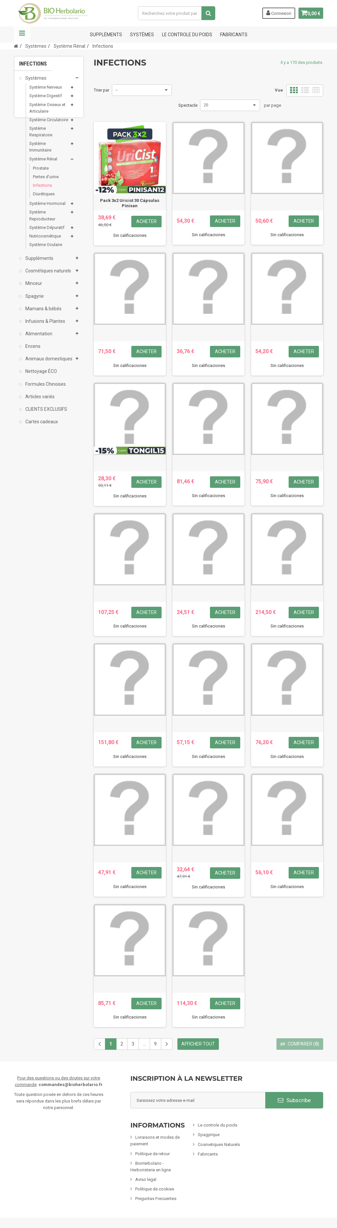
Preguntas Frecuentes (155, 1198)
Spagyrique (209, 1134)
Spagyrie (34, 300)
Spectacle (187, 105)
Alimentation (38, 338)
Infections (42, 189)
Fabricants (208, 1154)
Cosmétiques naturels (47, 275)
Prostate (41, 172)
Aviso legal (145, 1179)
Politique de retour (152, 1153)
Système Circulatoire (48, 124)
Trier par (101, 90)
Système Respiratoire (40, 136)
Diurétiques (44, 198)
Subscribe (294, 1100)
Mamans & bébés (43, 313)
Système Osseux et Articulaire (47, 112)
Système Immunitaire (40, 151)
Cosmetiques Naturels (219, 1144)
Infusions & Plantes (44, 325)
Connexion (276, 13)
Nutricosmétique (45, 240)
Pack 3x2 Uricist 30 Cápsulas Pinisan (129, 203)
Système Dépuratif (47, 231)
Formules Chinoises (45, 388)
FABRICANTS (233, 34)
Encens (32, 350)
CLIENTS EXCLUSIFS (45, 413)
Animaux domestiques (48, 363)
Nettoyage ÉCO (40, 375)
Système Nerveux (45, 91)
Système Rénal (43, 163)
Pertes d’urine (46, 181)
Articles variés (39, 401)
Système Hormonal (47, 207)
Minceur (33, 287)
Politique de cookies (154, 1188)
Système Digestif (45, 100)
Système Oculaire (45, 248)
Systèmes (142, 34)
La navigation (22, 34)
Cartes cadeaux (41, 426)
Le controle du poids (187, 34)
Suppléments (106, 34)
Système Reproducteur (42, 219)
